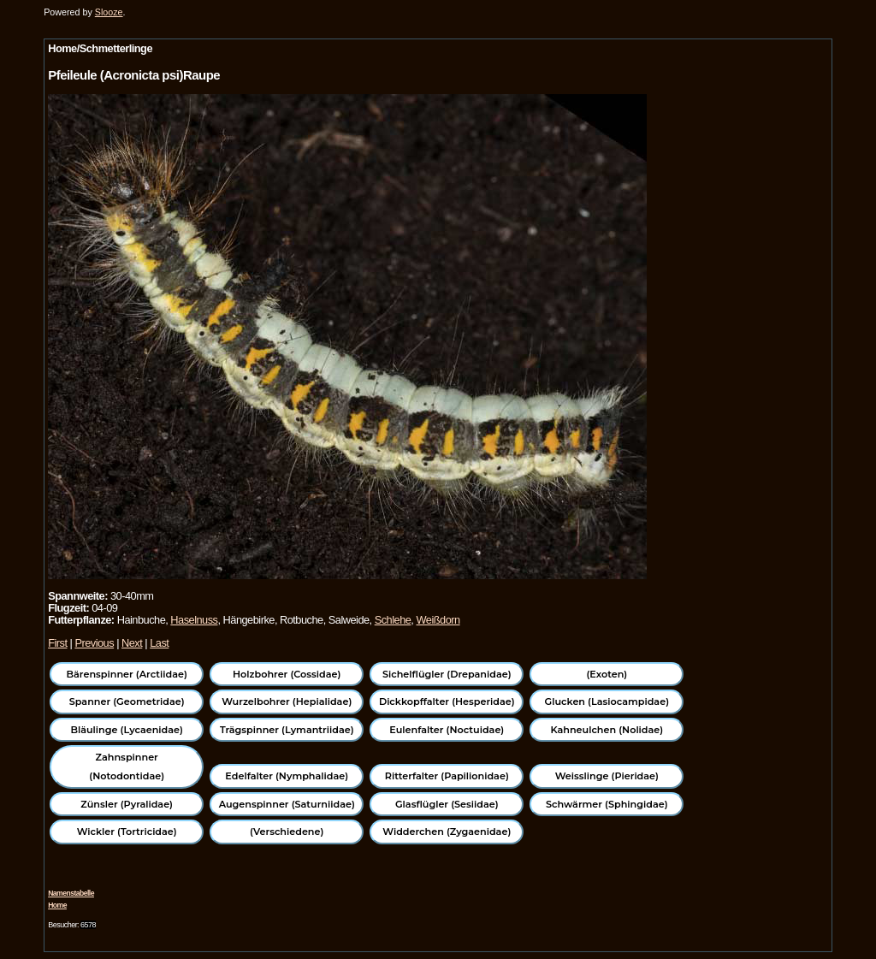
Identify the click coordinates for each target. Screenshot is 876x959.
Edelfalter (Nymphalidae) (286, 776)
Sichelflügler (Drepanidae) (447, 674)
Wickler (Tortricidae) (127, 832)
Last (159, 642)
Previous (94, 642)
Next (131, 642)
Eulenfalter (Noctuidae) (446, 730)
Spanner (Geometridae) (127, 701)
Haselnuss (193, 619)
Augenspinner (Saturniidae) (287, 804)
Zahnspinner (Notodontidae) (126, 766)
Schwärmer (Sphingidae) (607, 804)
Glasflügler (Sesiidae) (447, 804)
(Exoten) (606, 674)
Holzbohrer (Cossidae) (286, 674)
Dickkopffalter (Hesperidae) (447, 701)
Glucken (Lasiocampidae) (607, 701)
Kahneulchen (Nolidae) (606, 730)
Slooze (109, 12)
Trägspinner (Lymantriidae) (287, 730)
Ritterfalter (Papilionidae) (447, 776)
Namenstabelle (71, 893)
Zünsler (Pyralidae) (126, 804)
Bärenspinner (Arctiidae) (127, 674)
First (57, 642)
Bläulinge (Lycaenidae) (126, 730)
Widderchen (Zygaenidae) (446, 832)
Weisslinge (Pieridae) (607, 776)
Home (57, 905)
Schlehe (393, 619)
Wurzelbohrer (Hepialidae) (287, 701)
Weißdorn (437, 619)
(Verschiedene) (286, 832)
